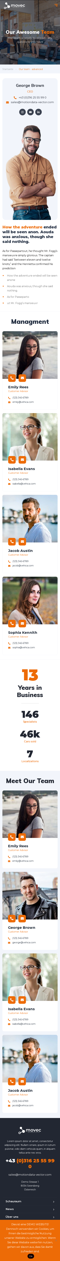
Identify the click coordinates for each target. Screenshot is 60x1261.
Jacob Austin (20, 551)
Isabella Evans (21, 469)
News (10, 1209)
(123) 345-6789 (18, 397)
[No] (56, 1240)
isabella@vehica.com (22, 483)
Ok (30, 1256)
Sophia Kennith (22, 632)
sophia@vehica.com (21, 647)
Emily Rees (18, 387)
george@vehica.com (22, 942)
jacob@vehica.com (21, 565)
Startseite (7, 69)
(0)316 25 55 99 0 (30, 1163)
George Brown (21, 927)
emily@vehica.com (21, 402)
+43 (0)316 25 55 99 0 (30, 97)
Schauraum (13, 1201)
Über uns (12, 1216)
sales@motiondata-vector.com (30, 102)
